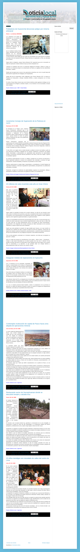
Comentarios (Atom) (16, 545)
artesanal (12, 93)
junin (16, 179)
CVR (15, 296)
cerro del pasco (13, 388)
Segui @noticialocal (59, 103)
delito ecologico (17, 93)
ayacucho (12, 296)
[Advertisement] (28, 107)
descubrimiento (21, 454)
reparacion (36, 296)
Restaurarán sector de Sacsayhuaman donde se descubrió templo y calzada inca (24, 393)
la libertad (24, 253)
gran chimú (16, 253)
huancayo (12, 179)
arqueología (13, 454)
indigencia (21, 515)
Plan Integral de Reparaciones (27, 296)
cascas (12, 253)
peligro (30, 93)
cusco (17, 454)
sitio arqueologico (35, 454)
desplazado (19, 388)
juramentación (19, 179)
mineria (27, 93)
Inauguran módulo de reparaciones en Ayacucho (24, 258)
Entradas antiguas (46, 542)
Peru (33, 93)
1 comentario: (24, 91)
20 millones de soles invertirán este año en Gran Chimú (27, 184)
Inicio (29, 542)
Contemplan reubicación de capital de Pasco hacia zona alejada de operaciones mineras (27, 325)
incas (25, 454)
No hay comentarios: (25, 178)
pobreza (29, 179)
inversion (20, 253)
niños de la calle (26, 515)
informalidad (23, 93)
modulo (18, 296)
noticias (24, 179)
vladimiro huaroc (35, 179)
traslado (31, 388)
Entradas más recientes (11, 542)
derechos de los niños (15, 515)
